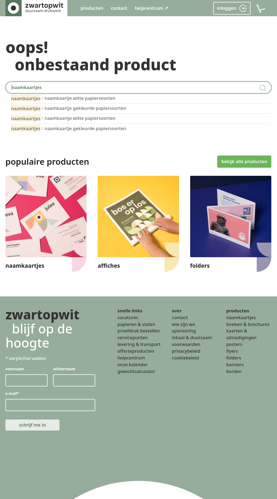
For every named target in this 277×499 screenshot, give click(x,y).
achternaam (64, 368)
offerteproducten (135, 351)
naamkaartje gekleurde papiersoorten (68, 108)
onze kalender (132, 364)
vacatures (127, 317)
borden (234, 371)
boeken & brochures (247, 324)
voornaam (14, 368)
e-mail (12, 393)
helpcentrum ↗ (151, 8)
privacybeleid (186, 351)
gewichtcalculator (136, 371)
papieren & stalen (136, 324)
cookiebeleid (185, 358)
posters (234, 344)
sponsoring (184, 331)
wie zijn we (183, 324)
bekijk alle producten (244, 161)
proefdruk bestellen (138, 331)
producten (92, 8)
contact (119, 8)
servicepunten (132, 337)
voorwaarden (186, 344)
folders (233, 358)
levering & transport (139, 344)
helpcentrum (131, 358)
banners (235, 364)
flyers (232, 351)
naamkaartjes (241, 317)
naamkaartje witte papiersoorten (63, 98)
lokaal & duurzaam (192, 337)
